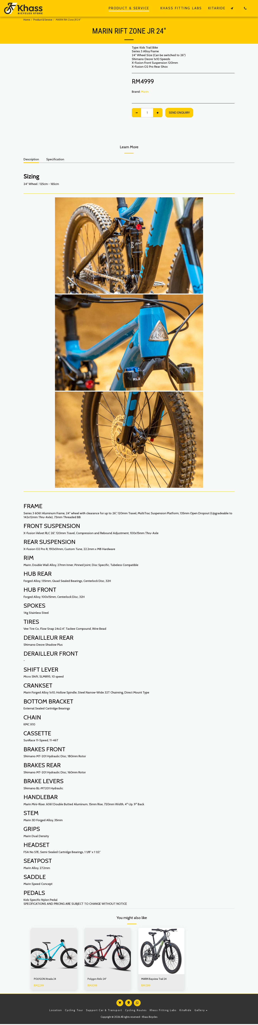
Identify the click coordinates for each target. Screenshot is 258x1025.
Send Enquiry (179, 112)
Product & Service (42, 19)
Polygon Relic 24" (99, 979)
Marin (144, 91)
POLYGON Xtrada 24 (47, 979)
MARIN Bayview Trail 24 (157, 979)
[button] (232, 8)
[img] (54, 951)
